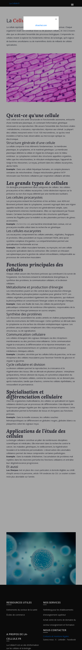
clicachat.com (41, 25)
